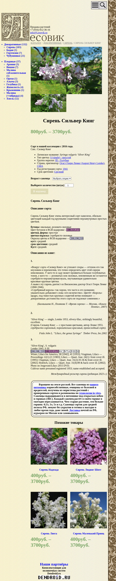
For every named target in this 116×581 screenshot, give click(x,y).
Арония (10, 64)
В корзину (39, 191)
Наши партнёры (54, 564)
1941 (65, 169)
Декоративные (52, 43)
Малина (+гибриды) (13, 94)
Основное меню (95, 5)
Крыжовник (13, 90)
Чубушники (13, 55)
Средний (59, 171)
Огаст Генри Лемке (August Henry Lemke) (82, 163)
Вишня (10, 67)
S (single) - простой (60, 157)
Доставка (74, 410)
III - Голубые (62, 160)
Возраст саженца (40, 178)
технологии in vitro (90, 393)
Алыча (10, 81)
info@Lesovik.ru (38, 32)
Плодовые (10, 61)
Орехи (10, 78)
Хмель (10, 98)
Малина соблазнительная (16, 71)
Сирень (67, 43)
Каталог (36, 43)
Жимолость (13, 87)
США (40, 166)
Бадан (9, 50)
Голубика (11, 84)
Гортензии (12, 53)
